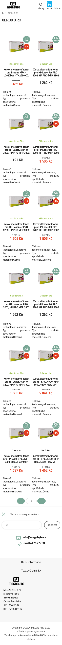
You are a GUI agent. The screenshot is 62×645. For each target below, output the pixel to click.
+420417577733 (34, 543)
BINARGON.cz (41, 635)
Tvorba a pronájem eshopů (19, 635)
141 (31, 501)
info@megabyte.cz (34, 537)
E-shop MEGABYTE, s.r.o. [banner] (13, 6)
